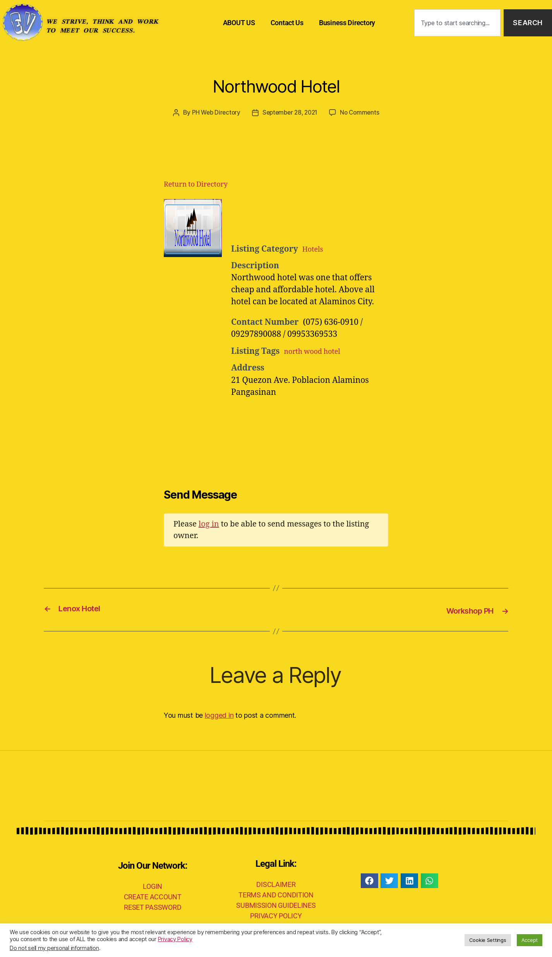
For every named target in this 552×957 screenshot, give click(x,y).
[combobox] (457, 23)
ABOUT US (239, 23)
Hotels (314, 249)
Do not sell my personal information (54, 948)
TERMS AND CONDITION (276, 894)
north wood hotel (317, 351)
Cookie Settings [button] (487, 940)
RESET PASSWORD (152, 906)
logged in (219, 714)
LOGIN (152, 885)
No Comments (363, 112)
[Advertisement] (326, 218)
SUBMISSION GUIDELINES (275, 904)
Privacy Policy (175, 939)
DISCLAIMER (275, 884)
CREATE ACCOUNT (153, 896)
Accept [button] (529, 940)
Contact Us (287, 23)
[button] (369, 880)
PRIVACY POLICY (276, 915)
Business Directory (347, 23)
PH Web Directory (213, 112)
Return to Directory (196, 184)
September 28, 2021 (290, 112)
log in (209, 523)
